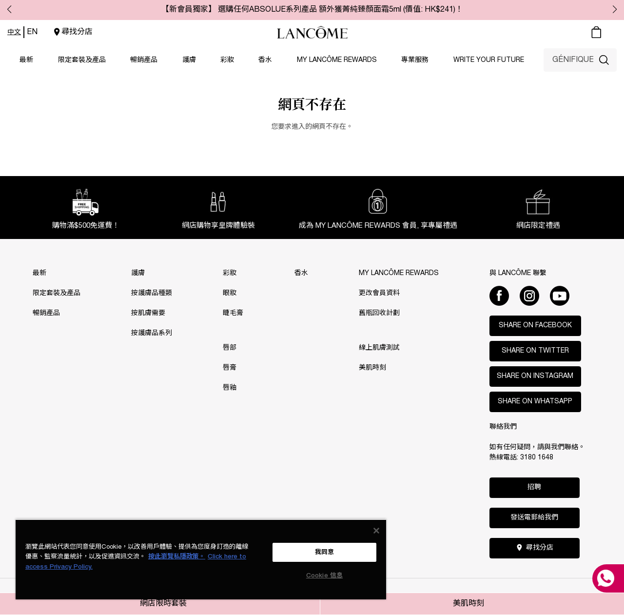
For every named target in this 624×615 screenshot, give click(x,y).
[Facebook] (499, 295)
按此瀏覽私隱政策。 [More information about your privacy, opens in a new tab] (176, 556)
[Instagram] (529, 295)
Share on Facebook (535, 325)
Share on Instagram (535, 376)
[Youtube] (559, 295)
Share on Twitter (535, 351)
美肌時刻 (468, 603)
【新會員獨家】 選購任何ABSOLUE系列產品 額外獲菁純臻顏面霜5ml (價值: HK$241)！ (312, 9)
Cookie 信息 (324, 575)
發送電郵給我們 (534, 518)
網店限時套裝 (163, 603)
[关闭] (376, 531)
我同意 (324, 552)
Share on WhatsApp (535, 401)
